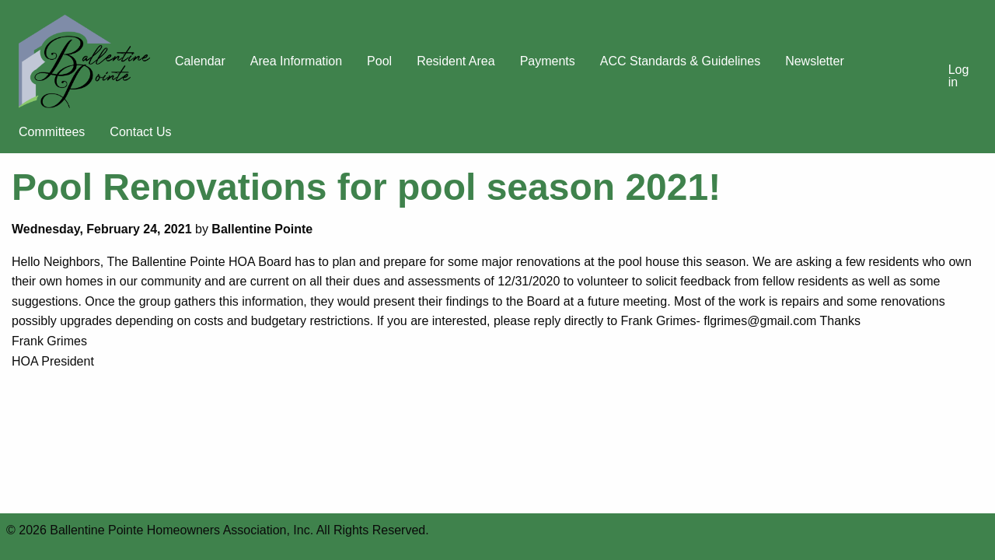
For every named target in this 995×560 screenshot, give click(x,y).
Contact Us (140, 131)
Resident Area (456, 61)
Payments (547, 61)
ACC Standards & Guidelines (680, 61)
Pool (379, 61)
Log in (958, 76)
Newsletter (814, 61)
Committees (52, 131)
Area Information (296, 61)
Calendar (200, 61)
